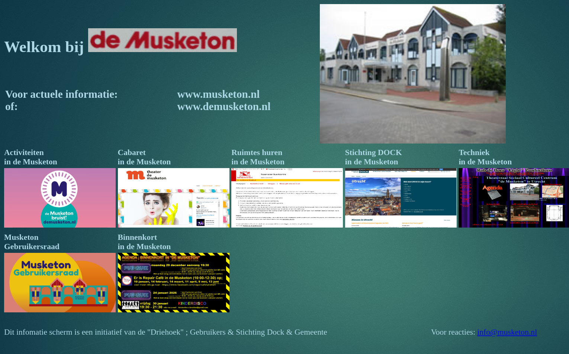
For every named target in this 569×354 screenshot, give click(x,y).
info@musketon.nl (507, 332)
